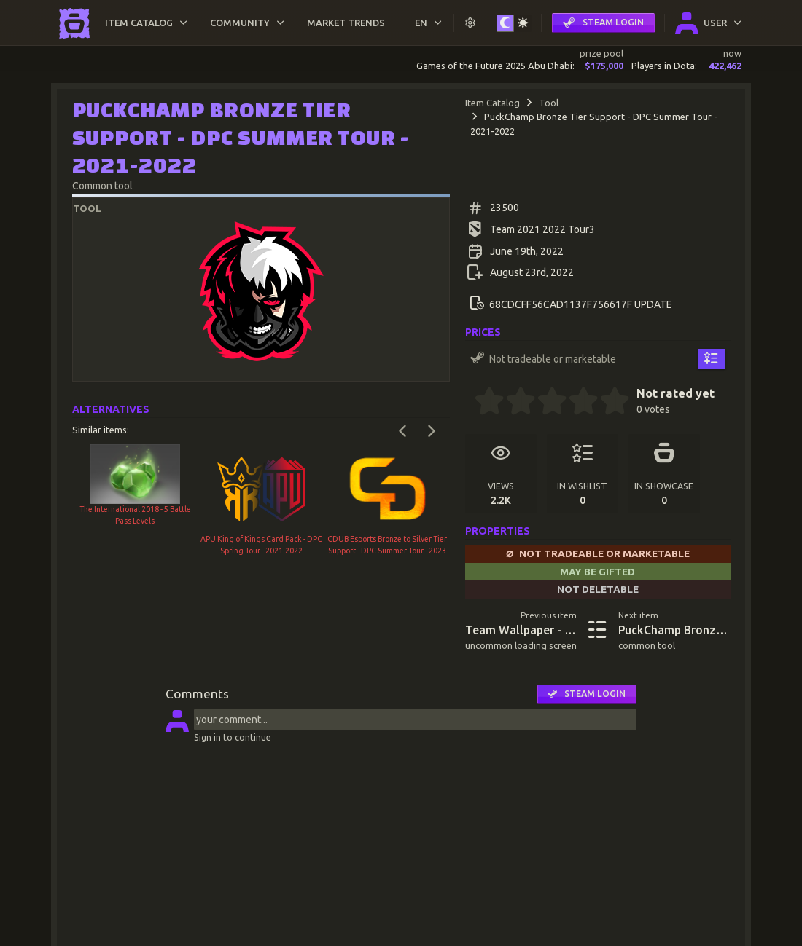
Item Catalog (492, 103)
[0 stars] (470, 403)
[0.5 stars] (482, 403)
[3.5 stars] (576, 403)
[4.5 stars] (607, 403)
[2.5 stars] (545, 403)
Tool (548, 103)
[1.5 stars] (513, 403)
